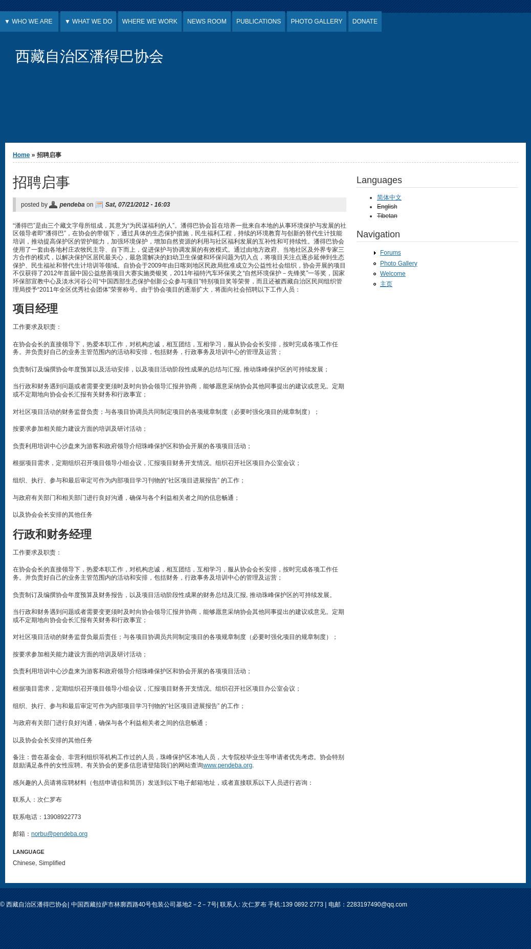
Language (29, 852)
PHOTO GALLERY (317, 21)
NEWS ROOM (207, 21)
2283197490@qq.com (377, 904)
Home (21, 155)
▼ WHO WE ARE (29, 21)
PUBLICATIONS (258, 21)
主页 (386, 284)
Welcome (393, 273)
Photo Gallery (398, 263)
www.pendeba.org (227, 765)
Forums (390, 252)
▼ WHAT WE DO (88, 21)
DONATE (365, 21)
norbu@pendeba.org (59, 833)
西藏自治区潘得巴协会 (89, 56)
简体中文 (389, 197)
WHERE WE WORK (150, 21)
